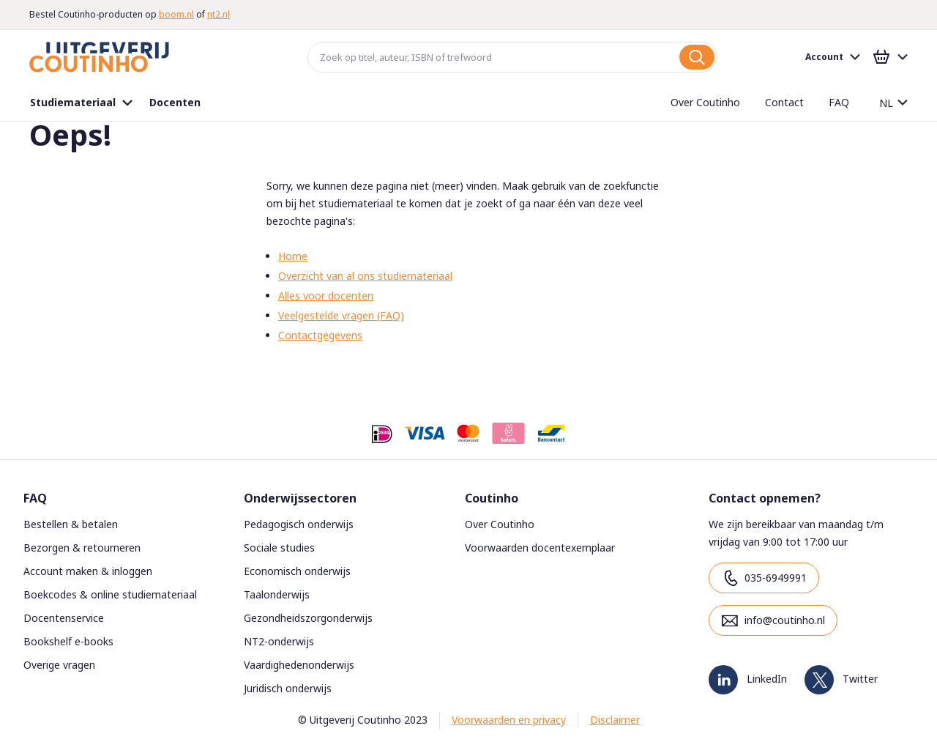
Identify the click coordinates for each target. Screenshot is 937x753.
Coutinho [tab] (491, 498)
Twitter (860, 679)
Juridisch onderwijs (288, 688)
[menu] (439, 102)
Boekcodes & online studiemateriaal (110, 594)
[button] (887, 103)
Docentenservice (63, 618)
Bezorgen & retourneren (82, 547)
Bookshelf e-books (68, 641)
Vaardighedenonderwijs (299, 665)
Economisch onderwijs (297, 571)
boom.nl (176, 14)
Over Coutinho (499, 524)
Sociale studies (279, 547)
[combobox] (512, 57)
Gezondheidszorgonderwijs (308, 618)
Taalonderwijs (277, 594)
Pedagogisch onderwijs (299, 524)
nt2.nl (218, 14)
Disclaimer (615, 720)
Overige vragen (59, 665)
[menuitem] (83, 102)
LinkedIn (767, 679)
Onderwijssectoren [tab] (300, 498)
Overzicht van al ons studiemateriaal (365, 276)
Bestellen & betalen (70, 524)
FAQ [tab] (35, 498)
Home (292, 256)
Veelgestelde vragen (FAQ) (341, 315)
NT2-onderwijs (279, 641)
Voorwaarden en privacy (509, 720)
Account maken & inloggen (87, 571)
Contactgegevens (320, 335)
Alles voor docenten (325, 296)
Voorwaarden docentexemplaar (540, 547)
